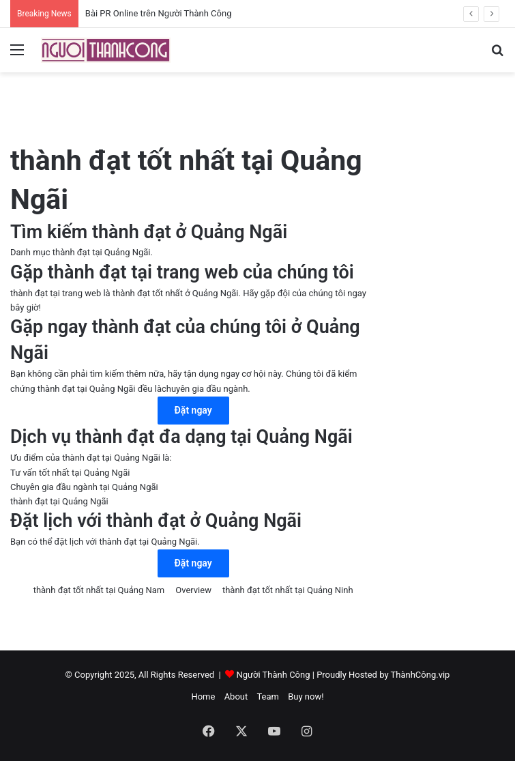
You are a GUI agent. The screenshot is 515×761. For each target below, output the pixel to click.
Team (267, 696)
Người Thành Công (273, 675)
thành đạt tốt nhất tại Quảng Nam (99, 590)
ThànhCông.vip (420, 675)
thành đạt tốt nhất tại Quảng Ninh (287, 590)
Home (203, 696)
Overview (193, 590)
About (236, 696)
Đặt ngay (193, 410)
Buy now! (305, 696)
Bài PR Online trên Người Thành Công (158, 13)
